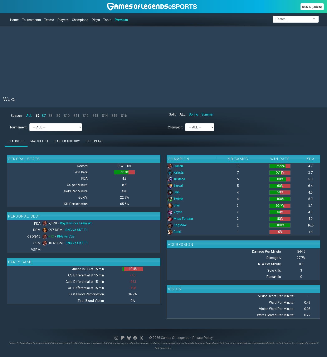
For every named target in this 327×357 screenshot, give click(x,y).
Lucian (175, 166)
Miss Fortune (180, 219)
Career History (67, 141)
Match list (39, 141)
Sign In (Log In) (312, 7)
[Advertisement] (128, 59)
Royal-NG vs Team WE (76, 223)
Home (14, 20)
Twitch (175, 199)
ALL (29, 116)
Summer (207, 114)
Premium (121, 20)
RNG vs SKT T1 (76, 230)
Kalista (175, 172)
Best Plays (94, 141)
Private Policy (202, 338)
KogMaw (176, 225)
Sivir (173, 205)
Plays (96, 20)
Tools (107, 20)
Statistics (16, 141)
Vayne (174, 212)
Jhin (173, 192)
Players (63, 20)
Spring (193, 114)
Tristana (176, 179)
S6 (37, 116)
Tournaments (31, 20)
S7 (44, 116)
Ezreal (175, 186)
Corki (174, 232)
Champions (80, 20)
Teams (49, 20)
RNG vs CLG (65, 236)
